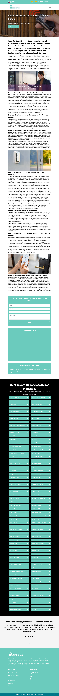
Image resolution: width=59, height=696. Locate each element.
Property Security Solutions (37, 526)
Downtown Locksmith (14, 543)
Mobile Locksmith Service (37, 484)
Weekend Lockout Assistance (38, 595)
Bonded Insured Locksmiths (16, 442)
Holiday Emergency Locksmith (38, 397)
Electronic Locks (13, 550)
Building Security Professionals (17, 453)
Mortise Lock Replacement (37, 491)
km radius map (29, 346)
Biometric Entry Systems (15, 435)
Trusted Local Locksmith (37, 592)
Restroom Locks (35, 550)
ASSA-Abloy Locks (14, 418)
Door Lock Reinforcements (16, 529)
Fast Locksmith (13, 574)
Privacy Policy (11, 685)
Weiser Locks (35, 599)
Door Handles (13, 508)
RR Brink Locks (35, 554)
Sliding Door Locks (36, 574)
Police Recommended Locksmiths (39, 515)
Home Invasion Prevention (37, 401)
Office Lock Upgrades (36, 501)
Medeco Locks (35, 481)
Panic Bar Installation (36, 508)
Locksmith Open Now (36, 463)
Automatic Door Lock (14, 422)
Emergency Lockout (14, 554)
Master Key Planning (36, 474)
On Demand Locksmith (36, 505)
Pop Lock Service (35, 519)
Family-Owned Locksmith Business (17, 571)
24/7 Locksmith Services (15, 401)
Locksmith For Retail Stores (38, 456)
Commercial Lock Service (15, 484)
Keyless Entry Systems (36, 422)
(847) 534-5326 (13, 26)
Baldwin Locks (13, 428)
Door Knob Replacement (15, 515)
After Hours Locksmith (15, 415)
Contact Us (10, 683)
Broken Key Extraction (14, 449)
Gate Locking (13, 602)
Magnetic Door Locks (36, 467)
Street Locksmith (35, 585)
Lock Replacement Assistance (38, 449)
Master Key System (36, 477)
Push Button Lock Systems (37, 529)
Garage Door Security (14, 595)
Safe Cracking (35, 557)
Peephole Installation (36, 512)
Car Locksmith (13, 470)
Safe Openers (35, 560)
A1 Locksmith (13, 404)
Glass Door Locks (14, 606)
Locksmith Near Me (36, 460)
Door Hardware (13, 512)
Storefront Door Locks (36, 581)
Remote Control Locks (36, 536)
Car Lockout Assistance (15, 467)
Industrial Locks (35, 415)
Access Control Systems (15, 411)
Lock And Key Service (36, 435)
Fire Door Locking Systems (15, 588)
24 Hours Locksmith (14, 397)
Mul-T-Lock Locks (35, 494)
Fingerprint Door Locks (15, 585)
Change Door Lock (14, 474)
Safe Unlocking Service (37, 564)
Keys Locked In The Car (37, 425)
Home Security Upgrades (37, 408)
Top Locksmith (35, 588)
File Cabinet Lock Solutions (16, 578)
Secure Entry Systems (36, 571)
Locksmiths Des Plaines (29, 694)
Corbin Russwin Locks (14, 491)
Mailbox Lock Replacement (37, 470)
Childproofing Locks (14, 477)
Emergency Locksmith (14, 557)
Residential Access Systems (38, 543)
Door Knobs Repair (14, 519)
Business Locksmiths (14, 460)
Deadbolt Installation (14, 494)
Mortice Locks (35, 487)
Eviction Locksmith (14, 560)
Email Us (34, 676)
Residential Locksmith (36, 547)
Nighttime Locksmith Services (38, 498)
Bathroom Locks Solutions (15, 432)
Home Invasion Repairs (37, 404)
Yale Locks (34, 609)
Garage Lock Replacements (16, 599)
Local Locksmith (35, 432)
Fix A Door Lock (13, 592)
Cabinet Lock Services (15, 463)
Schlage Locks (35, 567)
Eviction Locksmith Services (16, 564)
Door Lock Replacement (15, 536)
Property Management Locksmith (39, 522)
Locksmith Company (36, 453)
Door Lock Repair (13, 533)
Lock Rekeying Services (37, 446)
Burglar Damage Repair (15, 456)
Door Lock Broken (14, 526)
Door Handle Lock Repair (15, 505)
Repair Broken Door (36, 540)
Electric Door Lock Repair (15, 547)
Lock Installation (35, 442)
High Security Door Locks (15, 609)
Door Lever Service (14, 522)
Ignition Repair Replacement (38, 411)
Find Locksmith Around (15, 581)
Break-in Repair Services (15, 446)
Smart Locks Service (36, 578)
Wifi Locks (34, 602)
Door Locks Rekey (14, 540)
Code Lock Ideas (13, 481)
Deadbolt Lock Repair (14, 498)
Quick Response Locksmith (37, 533)
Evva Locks (12, 567)
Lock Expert (34, 439)
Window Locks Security (37, 606)
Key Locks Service (36, 418)
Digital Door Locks (14, 501)
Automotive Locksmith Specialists (17, 425)
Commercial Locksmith (15, 487)
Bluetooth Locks (13, 439)
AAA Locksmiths (13, 408)
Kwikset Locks (35, 428)
